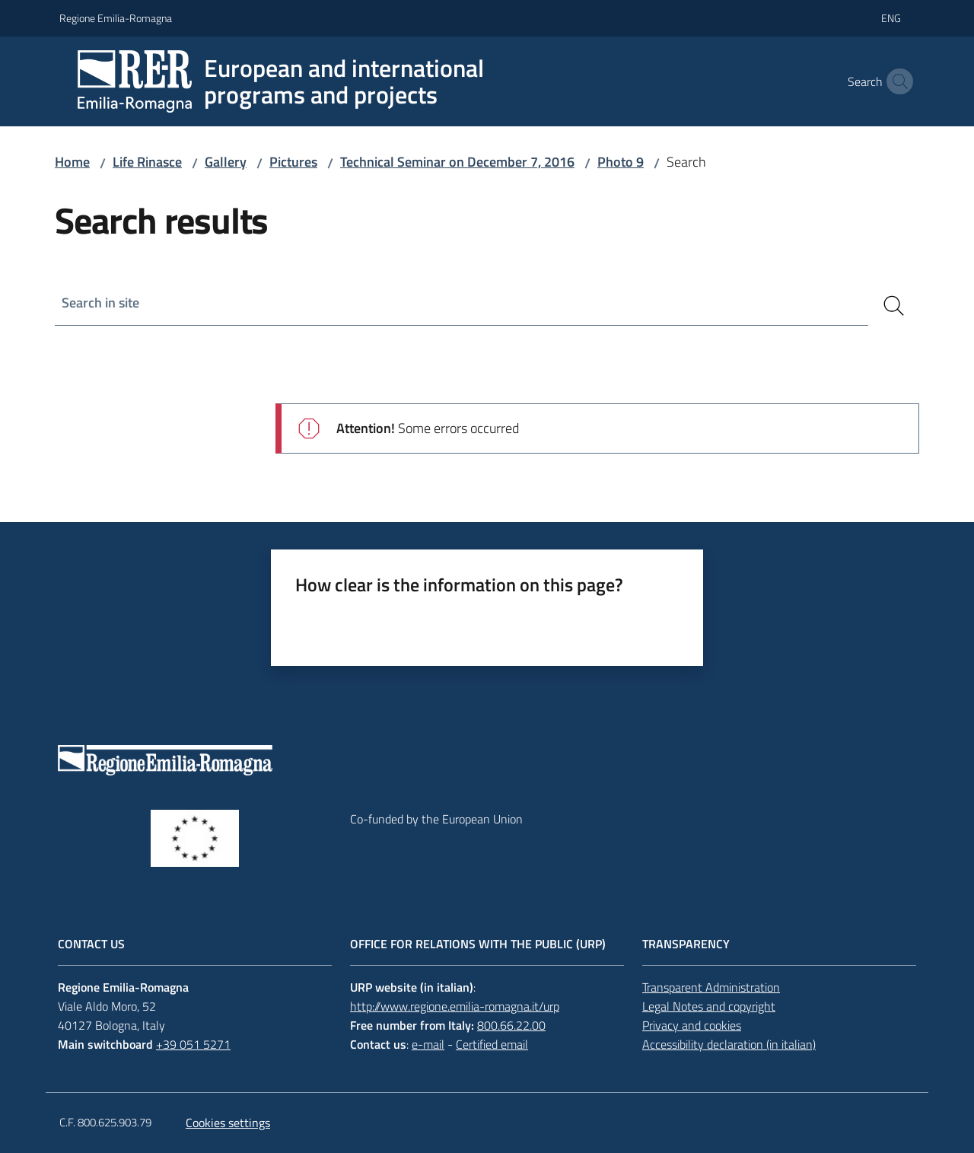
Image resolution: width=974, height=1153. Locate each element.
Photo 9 (620, 161)
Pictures (293, 161)
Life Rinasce (147, 161)
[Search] (894, 306)
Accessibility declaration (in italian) (729, 1044)
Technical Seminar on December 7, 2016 (457, 161)
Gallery (226, 161)
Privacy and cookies (691, 1025)
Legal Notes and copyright (708, 1006)
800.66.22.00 (511, 1025)
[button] (896, 81)
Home (72, 161)
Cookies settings (228, 1122)
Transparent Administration (711, 987)
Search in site (100, 302)
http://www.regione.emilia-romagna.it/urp (454, 1006)
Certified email (492, 1044)
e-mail (428, 1044)
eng (891, 18)
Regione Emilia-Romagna (115, 18)
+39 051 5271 (193, 1044)
